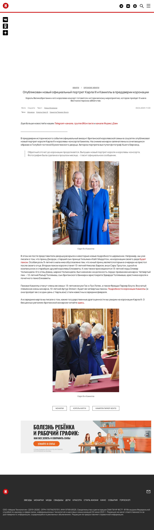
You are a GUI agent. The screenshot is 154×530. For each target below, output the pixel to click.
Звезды (28, 500)
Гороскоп (125, 500)
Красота (77, 500)
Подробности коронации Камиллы (126, 288)
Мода (49, 500)
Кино (103, 500)
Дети (67, 500)
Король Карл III (42, 112)
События (113, 500)
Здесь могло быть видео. (110, 6)
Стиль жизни (91, 500)
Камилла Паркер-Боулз (59, 112)
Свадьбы (58, 500)
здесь (81, 302)
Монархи (31, 112)
